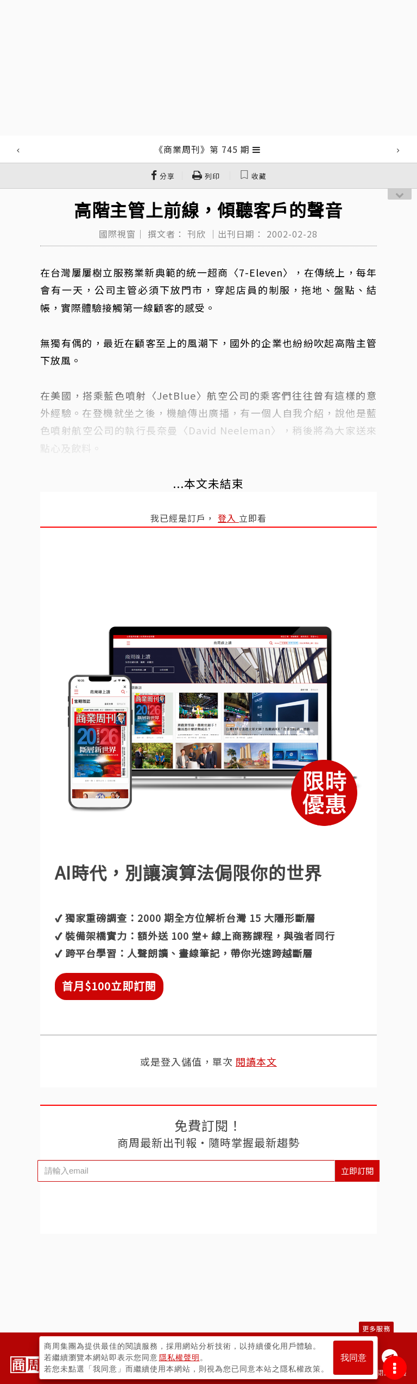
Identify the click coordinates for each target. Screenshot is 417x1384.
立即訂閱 (357, 1170)
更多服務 (376, 1328)
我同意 (353, 1357)
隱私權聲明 (179, 1357)
